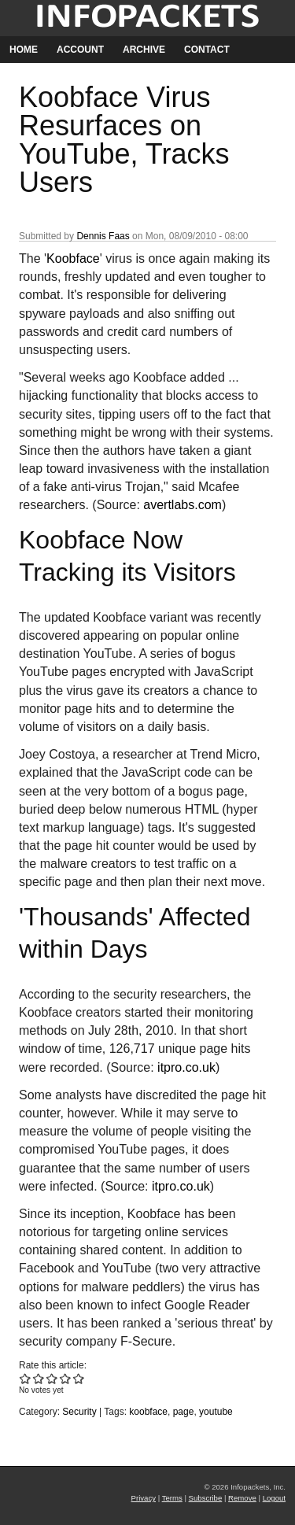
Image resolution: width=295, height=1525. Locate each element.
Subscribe (206, 1498)
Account (80, 49)
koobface (148, 1411)
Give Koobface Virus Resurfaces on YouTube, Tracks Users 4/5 (65, 1378)
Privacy (143, 1498)
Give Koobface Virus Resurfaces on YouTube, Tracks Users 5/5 (79, 1378)
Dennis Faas (102, 236)
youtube (216, 1411)
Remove (242, 1498)
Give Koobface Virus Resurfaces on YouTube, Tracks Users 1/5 (25, 1378)
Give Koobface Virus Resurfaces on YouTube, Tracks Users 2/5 (39, 1378)
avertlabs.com (182, 504)
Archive (144, 49)
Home (23, 49)
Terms (172, 1498)
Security (79, 1411)
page (183, 1411)
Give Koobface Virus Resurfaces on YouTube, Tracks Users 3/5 (52, 1378)
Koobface (73, 258)
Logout (274, 1498)
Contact (207, 49)
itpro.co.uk (186, 1067)
